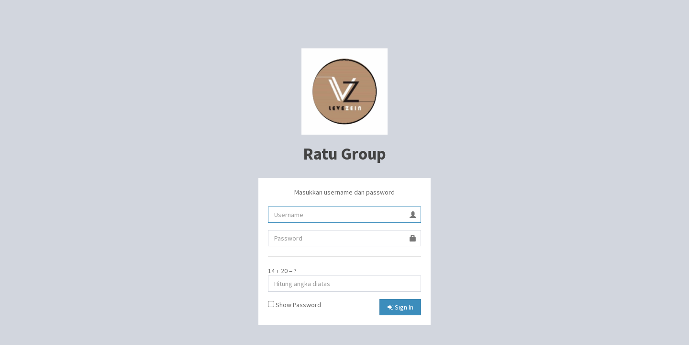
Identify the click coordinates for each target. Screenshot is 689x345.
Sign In (400, 307)
